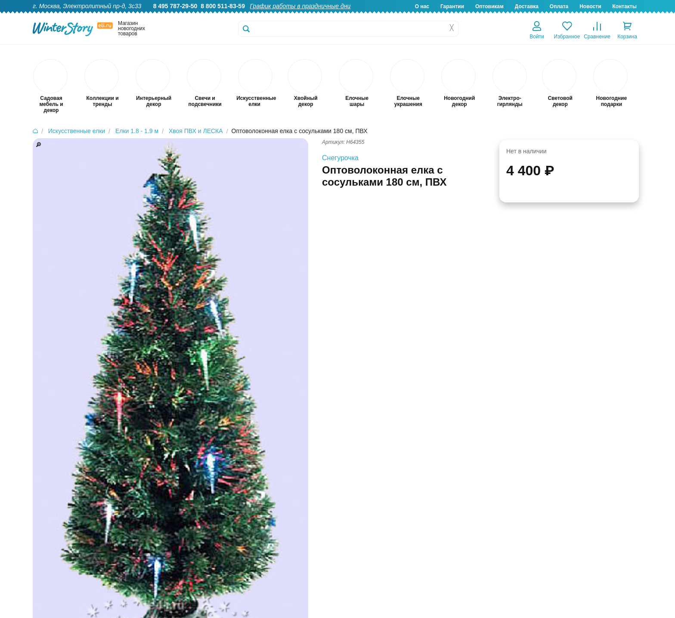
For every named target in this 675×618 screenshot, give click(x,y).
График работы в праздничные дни (300, 6)
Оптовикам (489, 6)
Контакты (624, 6)
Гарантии (452, 6)
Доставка (527, 6)
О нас (422, 6)
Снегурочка (340, 157)
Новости (590, 6)
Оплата (559, 6)
